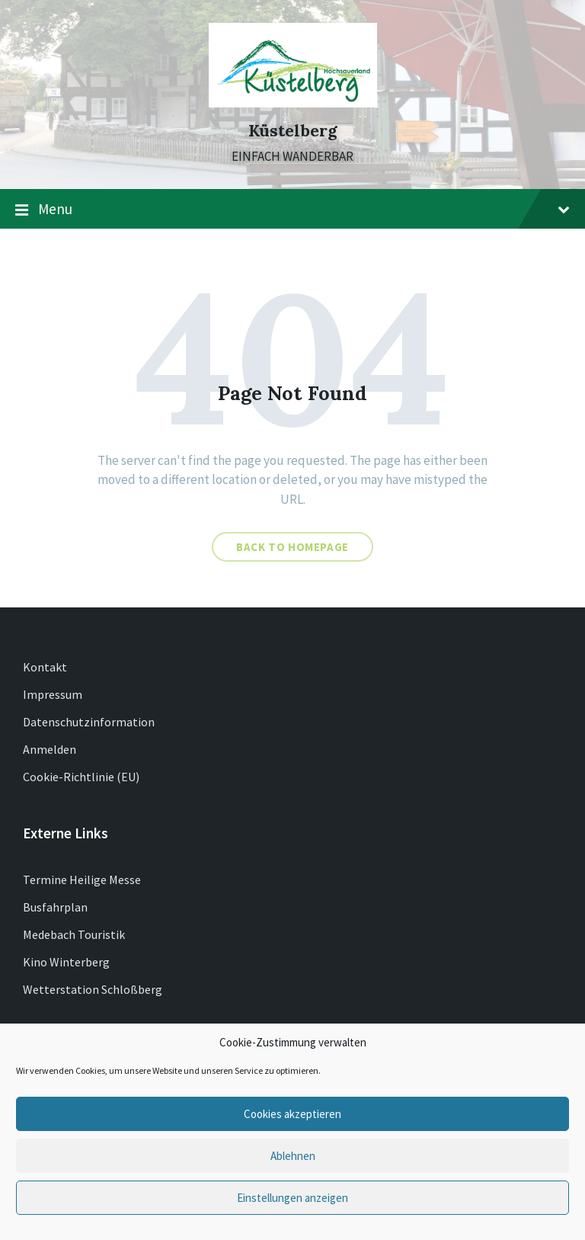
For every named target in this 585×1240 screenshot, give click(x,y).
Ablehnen (292, 1156)
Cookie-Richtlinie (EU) (81, 776)
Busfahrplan (55, 907)
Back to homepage (292, 547)
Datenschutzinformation (89, 721)
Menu (292, 209)
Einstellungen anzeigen (292, 1197)
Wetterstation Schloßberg (92, 989)
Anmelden (49, 749)
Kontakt (45, 666)
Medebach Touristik (74, 934)
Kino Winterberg (66, 961)
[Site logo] (293, 103)
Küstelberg (292, 130)
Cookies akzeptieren (292, 1114)
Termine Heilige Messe (82, 879)
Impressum (52, 694)
